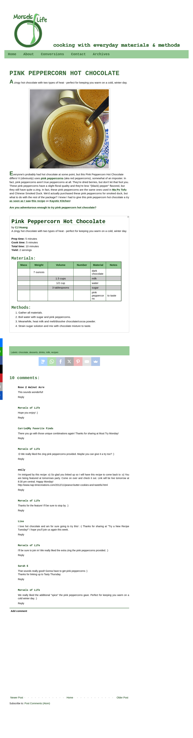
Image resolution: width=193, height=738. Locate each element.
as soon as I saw (20, 200)
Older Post (122, 697)
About (28, 54)
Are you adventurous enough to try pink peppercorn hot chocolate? (52, 207)
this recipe (38, 200)
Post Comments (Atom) (37, 703)
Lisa (21, 521)
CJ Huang (21, 227)
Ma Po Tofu (119, 189)
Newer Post (16, 697)
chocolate (23, 352)
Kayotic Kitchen (59, 200)
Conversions (52, 54)
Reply (21, 397)
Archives (101, 54)
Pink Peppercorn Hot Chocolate (58, 222)
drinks (42, 352)
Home (12, 54)
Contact (78, 54)
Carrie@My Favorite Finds (35, 428)
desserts (33, 352)
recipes (54, 352)
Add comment (19, 611)
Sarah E (23, 566)
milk (48, 352)
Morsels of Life (29, 408)
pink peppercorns (52, 178)
